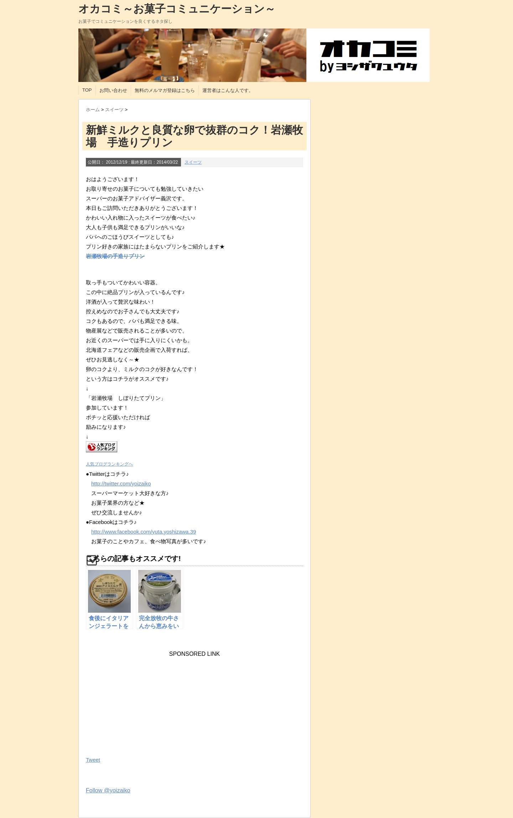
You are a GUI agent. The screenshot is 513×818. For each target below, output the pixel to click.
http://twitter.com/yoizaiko (121, 483)
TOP (87, 90)
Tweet (93, 760)
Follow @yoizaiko (108, 790)
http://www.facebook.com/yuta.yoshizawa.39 (143, 532)
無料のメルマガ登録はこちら (165, 90)
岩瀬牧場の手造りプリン (115, 256)
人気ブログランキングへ (109, 464)
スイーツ (193, 162)
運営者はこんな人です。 (227, 90)
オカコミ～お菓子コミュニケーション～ (176, 9)
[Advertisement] (139, 701)
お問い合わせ (113, 90)
